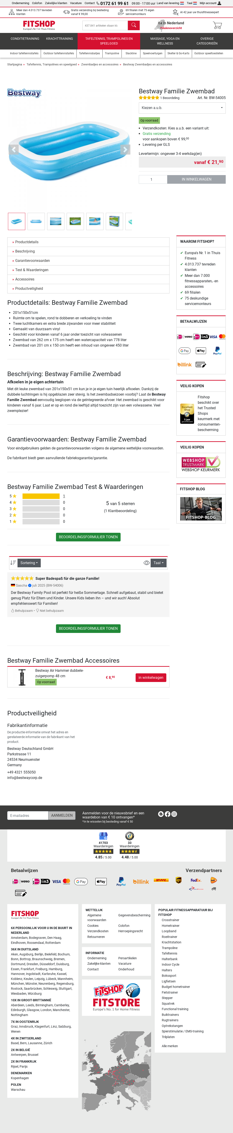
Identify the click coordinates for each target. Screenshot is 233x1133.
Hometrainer (171, 926)
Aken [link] (14, 954)
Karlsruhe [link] (49, 974)
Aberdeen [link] (17, 1005)
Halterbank (169, 959)
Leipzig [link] (40, 979)
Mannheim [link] (65, 979)
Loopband (169, 931)
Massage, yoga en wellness (165, 44)
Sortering (27, 566)
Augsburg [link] (26, 954)
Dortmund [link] (18, 964)
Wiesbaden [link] (18, 994)
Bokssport (169, 976)
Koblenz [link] (16, 979)
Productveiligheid (29, 292)
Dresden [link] (32, 964)
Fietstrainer (170, 992)
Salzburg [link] (64, 1027)
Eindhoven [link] (18, 943)
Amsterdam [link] (19, 938)
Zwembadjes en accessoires (100, 67)
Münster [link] (31, 984)
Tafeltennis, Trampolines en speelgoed (109, 44)
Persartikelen (127, 958)
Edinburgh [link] (18, 1010)
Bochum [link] (64, 954)
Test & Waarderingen (31, 273)
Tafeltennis (169, 954)
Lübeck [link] (51, 979)
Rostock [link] (17, 989)
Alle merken (170, 1046)
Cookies (93, 926)
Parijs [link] (24, 1067)
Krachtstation (171, 943)
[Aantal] (153, 182)
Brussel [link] (33, 1055)
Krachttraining (59, 42)
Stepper (167, 998)
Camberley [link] (61, 1005)
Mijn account (210, 3)
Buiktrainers (170, 1015)
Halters (167, 970)
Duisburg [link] (62, 964)
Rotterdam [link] (53, 943)
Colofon (37, 3)
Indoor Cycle (170, 965)
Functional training (175, 1009)
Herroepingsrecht (130, 931)
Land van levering (170, 3)
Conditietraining (25, 42)
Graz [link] (14, 1027)
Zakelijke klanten (56, 3)
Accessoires (24, 282)
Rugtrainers (170, 1020)
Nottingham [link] (19, 1015)
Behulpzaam (22, 614)
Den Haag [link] (54, 938)
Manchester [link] (61, 1010)
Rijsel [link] (14, 1067)
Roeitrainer (169, 937)
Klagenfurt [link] (42, 1027)
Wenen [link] (15, 1032)
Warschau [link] (18, 1090)
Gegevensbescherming (132, 915)
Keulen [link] (28, 979)
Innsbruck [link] (26, 1027)
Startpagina (14, 67)
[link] (185, 340)
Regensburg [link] (64, 984)
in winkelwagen (196, 182)
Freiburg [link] (41, 969)
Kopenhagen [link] (20, 1078)
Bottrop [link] (25, 959)
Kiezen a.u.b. (152, 111)
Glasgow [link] (33, 1010)
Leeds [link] (30, 1005)
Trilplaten (168, 1037)
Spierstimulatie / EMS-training (183, 1031)
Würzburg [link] (35, 994)
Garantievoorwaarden (32, 264)
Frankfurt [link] (27, 969)
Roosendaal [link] (35, 943)
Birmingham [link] (44, 1005)
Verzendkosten (98, 931)
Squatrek (168, 1004)
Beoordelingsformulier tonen (88, 540)
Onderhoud (126, 969)
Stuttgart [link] (65, 989)
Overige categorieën (207, 44)
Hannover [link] (18, 974)
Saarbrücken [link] (33, 989)
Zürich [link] (47, 1043)
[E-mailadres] (27, 815)
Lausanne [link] (35, 1043)
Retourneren (96, 937)
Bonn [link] (14, 959)
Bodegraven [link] (37, 938)
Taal (192, 3)
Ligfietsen (169, 981)
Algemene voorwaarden (96, 917)
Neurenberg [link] (46, 984)
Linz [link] (54, 1027)
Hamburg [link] (55, 969)
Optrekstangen (172, 1026)
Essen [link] (15, 969)
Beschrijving (25, 254)
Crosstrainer (170, 920)
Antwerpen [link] (18, 1055)
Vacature (76, 3)
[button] (14, 153)
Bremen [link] (59, 959)
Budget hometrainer (176, 987)
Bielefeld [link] (50, 954)
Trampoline (169, 948)
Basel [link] (15, 1043)
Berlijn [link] (39, 954)
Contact (90, 3)
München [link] (17, 984)
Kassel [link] (61, 974)
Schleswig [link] (50, 989)
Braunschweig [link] (42, 959)
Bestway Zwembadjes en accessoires (147, 67)
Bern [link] (23, 1043)
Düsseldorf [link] (47, 964)
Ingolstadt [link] (33, 974)
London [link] (46, 1010)
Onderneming (20, 3)
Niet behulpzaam (50, 614)
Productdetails (26, 245)
